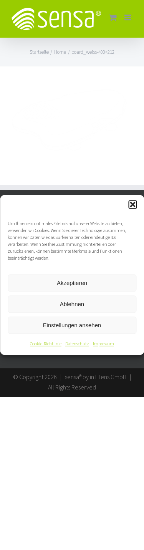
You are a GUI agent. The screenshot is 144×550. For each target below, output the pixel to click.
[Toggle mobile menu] (128, 17)
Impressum (103, 344)
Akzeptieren (72, 283)
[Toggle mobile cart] (113, 17)
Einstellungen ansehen (72, 325)
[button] (132, 204)
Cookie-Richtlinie (45, 344)
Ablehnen (72, 304)
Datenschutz (77, 344)
